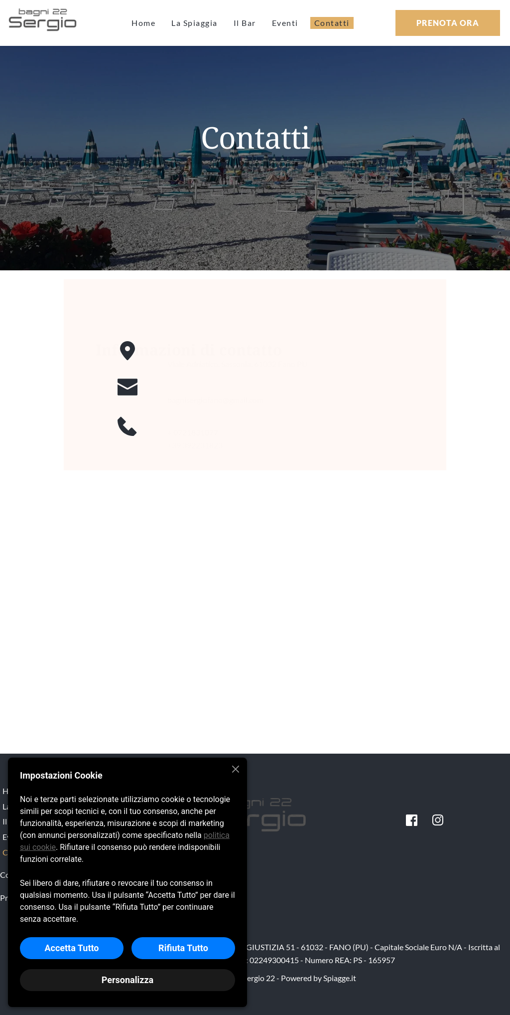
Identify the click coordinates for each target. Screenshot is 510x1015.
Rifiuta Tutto (183, 948)
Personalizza (127, 980)
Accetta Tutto (71, 948)
